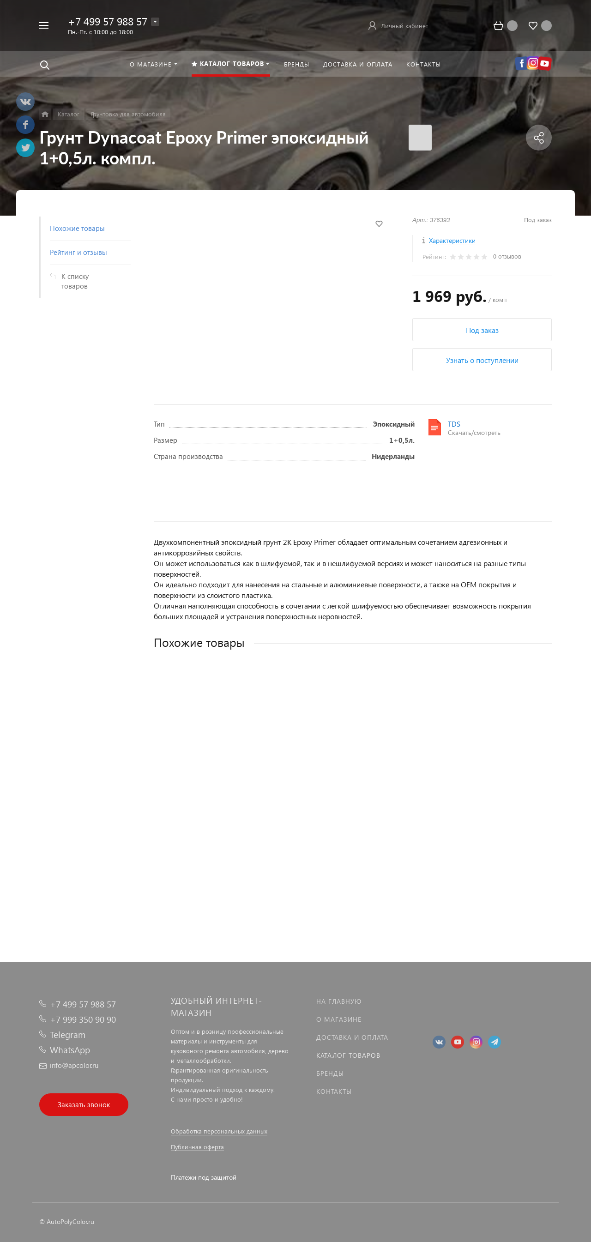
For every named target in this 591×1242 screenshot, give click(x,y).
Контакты (334, 1091)
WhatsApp (70, 1049)
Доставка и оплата (352, 1037)
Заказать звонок (84, 1104)
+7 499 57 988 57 (107, 21)
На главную (339, 1001)
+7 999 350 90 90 (83, 1019)
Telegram (67, 1034)
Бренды (330, 1073)
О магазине (339, 1019)
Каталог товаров (348, 1055)
